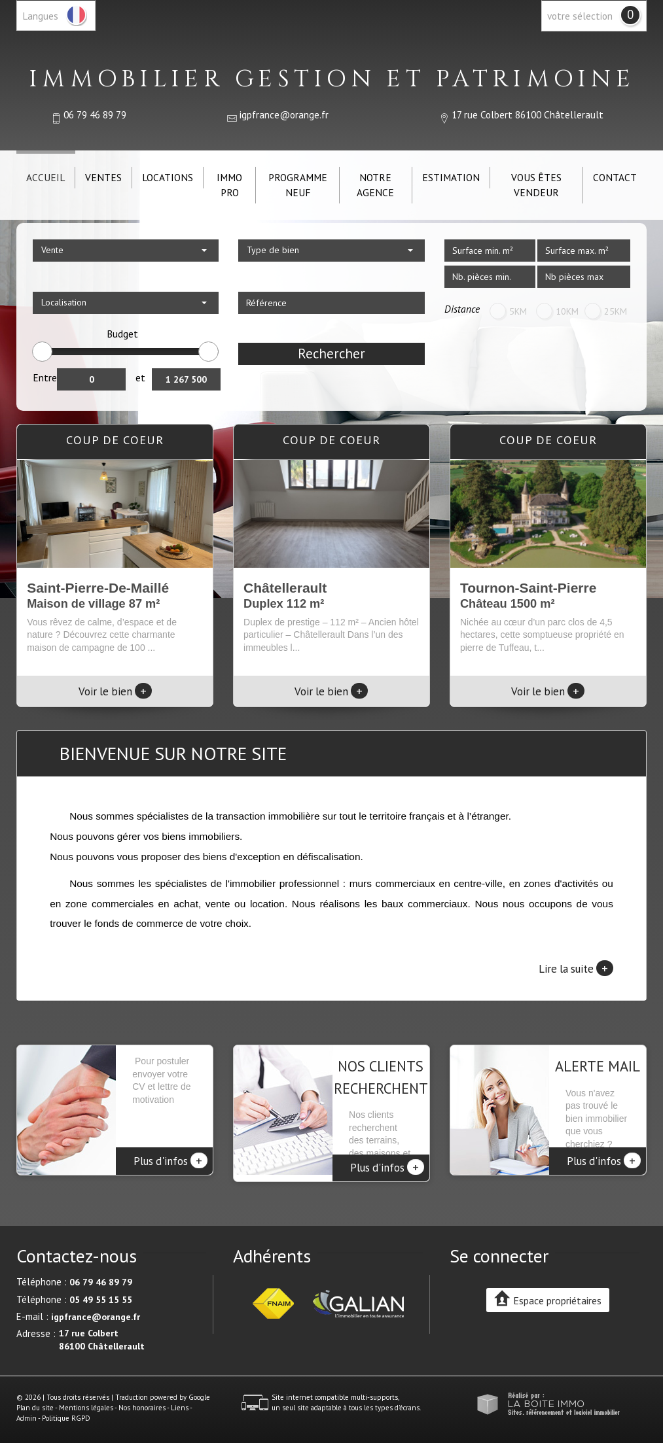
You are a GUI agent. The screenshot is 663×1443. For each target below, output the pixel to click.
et (140, 377)
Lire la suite (576, 968)
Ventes (103, 177)
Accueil (45, 177)
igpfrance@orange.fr (284, 114)
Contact (615, 177)
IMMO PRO (229, 185)
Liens (179, 1401)
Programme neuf (297, 185)
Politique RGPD (66, 1411)
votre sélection (580, 15)
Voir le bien (115, 691)
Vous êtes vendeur (536, 185)
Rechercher (331, 353)
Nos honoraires (142, 1401)
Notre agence (375, 185)
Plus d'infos (170, 1160)
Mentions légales (86, 1401)
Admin (26, 1411)
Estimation (451, 177)
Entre (45, 377)
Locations (167, 177)
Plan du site (35, 1401)
